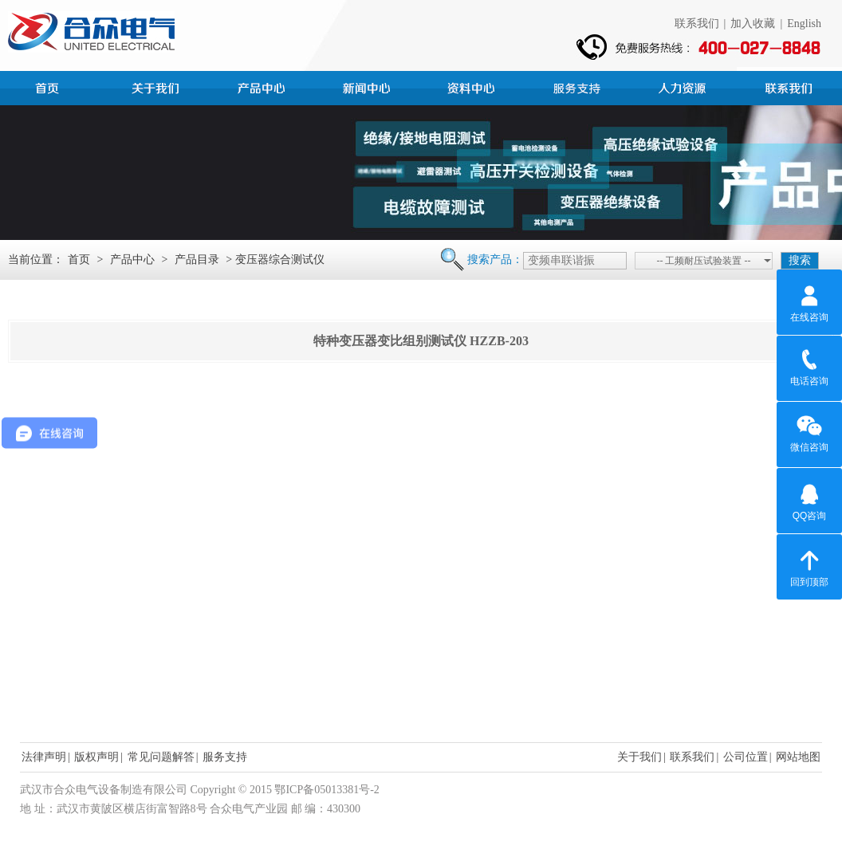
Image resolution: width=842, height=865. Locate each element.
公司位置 (745, 757)
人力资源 (684, 86)
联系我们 (697, 23)
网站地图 (798, 757)
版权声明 (96, 757)
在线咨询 (809, 301)
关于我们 (639, 757)
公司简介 (157, 86)
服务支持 (579, 86)
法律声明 (44, 757)
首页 (52, 86)
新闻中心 (368, 86)
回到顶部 (809, 566)
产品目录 (197, 259)
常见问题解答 (161, 757)
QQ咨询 (810, 499)
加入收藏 (752, 23)
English (804, 23)
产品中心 (263, 86)
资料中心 (473, 86)
